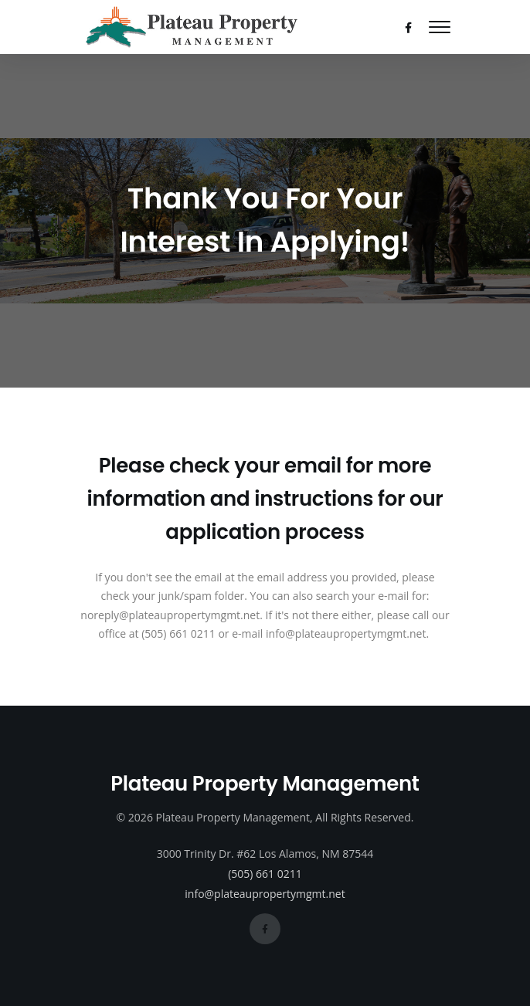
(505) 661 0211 (265, 873)
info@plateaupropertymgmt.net (265, 893)
